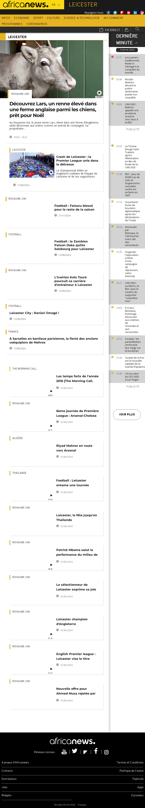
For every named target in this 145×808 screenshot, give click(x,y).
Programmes (12, 24)
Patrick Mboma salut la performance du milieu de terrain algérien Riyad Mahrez (77, 553)
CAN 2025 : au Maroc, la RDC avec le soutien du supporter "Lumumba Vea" (132, 292)
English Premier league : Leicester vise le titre (75, 656)
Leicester (18, 150)
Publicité (138, 779)
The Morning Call (24, 368)
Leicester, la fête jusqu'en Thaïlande (76, 517)
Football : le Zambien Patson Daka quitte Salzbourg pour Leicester (74, 245)
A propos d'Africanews (15, 762)
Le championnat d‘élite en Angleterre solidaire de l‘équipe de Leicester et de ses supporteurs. (76, 173)
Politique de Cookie (131, 771)
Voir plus (127, 414)
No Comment (113, 18)
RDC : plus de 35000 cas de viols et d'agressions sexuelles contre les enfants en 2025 (132, 185)
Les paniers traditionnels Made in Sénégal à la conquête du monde (132, 65)
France (13, 331)
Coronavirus (36, 24)
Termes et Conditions (130, 762)
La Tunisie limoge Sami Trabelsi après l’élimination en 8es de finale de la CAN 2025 (132, 157)
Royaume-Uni (20, 94)
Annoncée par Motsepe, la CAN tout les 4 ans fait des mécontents (132, 236)
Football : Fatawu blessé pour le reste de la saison (74, 207)
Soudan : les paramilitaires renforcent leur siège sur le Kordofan (133, 344)
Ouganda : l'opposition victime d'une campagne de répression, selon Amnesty (131, 264)
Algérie (17, 438)
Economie (21, 18)
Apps (140, 787)
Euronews (137, 795)
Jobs (4, 787)
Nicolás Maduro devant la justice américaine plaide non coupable (131, 88)
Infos (6, 18)
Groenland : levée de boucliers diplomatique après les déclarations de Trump (132, 211)
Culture (53, 18)
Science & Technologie (82, 18)
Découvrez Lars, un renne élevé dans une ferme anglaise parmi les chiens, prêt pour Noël (52, 109)
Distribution (9, 779)
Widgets (7, 795)
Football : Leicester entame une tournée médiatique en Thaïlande (76, 483)
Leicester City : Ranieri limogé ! (34, 313)
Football (15, 234)
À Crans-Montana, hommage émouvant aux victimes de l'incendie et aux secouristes (132, 319)
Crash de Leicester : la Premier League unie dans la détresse (77, 160)
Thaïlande (19, 473)
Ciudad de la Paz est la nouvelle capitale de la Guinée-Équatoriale (134, 362)
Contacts (7, 771)
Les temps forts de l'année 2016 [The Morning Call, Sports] (77, 379)
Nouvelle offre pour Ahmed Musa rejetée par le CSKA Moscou (76, 692)
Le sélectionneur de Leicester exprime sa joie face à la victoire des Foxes (77, 588)
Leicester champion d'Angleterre (72, 621)
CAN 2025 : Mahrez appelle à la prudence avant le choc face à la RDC (131, 113)
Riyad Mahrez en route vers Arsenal (74, 448)
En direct (109, 30)
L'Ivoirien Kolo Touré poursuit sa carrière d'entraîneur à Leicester (73, 281)
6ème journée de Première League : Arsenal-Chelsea (77, 413)
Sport (38, 18)
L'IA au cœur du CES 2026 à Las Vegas (132, 376)
